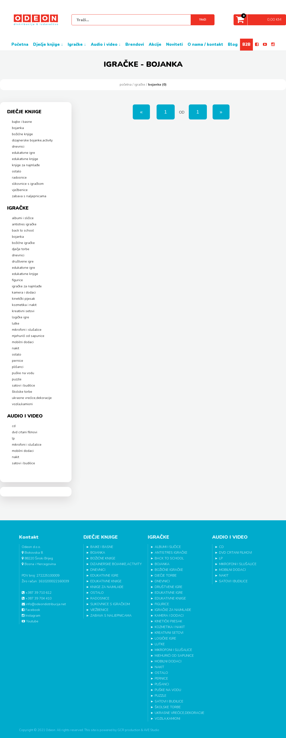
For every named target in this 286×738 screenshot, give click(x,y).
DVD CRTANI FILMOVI (24, 432)
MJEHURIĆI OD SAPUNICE (28, 336)
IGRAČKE (139, 84)
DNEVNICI (18, 146)
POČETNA (19, 44)
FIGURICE (17, 280)
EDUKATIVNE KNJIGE (25, 159)
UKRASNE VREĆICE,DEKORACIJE (32, 398)
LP (13, 438)
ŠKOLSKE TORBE (22, 391)
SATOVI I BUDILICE (23, 385)
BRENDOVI (134, 44)
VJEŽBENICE (20, 190)
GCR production (128, 730)
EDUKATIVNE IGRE (23, 152)
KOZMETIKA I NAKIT (24, 305)
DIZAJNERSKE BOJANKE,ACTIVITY (32, 140)
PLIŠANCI (17, 367)
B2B (246, 44)
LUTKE (15, 323)
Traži (202, 19)
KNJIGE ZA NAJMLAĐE (26, 165)
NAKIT (15, 348)
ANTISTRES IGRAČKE (24, 224)
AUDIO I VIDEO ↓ (106, 44)
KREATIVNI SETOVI (23, 311)
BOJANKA (18, 128)
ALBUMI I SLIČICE (23, 218)
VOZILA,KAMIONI (22, 404)
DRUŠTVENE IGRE (23, 261)
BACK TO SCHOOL (23, 230)
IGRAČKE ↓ (77, 44)
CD (13, 426)
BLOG (233, 44)
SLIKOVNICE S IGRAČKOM (28, 183)
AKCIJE (155, 44)
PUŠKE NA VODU (23, 373)
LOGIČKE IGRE (20, 317)
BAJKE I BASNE (22, 121)
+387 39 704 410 (36, 598)
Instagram (31, 615)
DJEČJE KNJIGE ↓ (48, 44)
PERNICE (17, 360)
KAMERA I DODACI (24, 292)
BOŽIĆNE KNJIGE (22, 134)
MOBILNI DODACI (23, 342)
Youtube (30, 621)
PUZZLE (16, 379)
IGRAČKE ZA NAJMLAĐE (27, 286)
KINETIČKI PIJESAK (23, 298)
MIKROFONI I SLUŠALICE (26, 329)
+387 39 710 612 (36, 592)
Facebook (31, 610)
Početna (126, 84)
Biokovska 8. (32, 552)
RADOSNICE (19, 177)
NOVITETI (174, 44)
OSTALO (16, 171)
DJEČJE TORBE (20, 249)
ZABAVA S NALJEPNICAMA (29, 196)
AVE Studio (151, 730)
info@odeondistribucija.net (44, 604)
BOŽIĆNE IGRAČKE (23, 243)
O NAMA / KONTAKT (205, 44)
